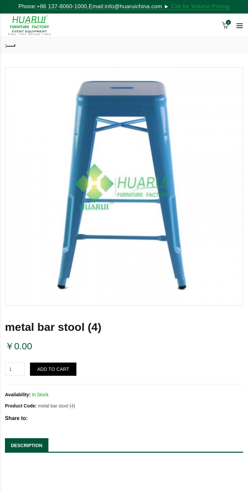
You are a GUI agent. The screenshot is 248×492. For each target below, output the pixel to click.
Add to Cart (53, 369)
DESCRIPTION (26, 445)
